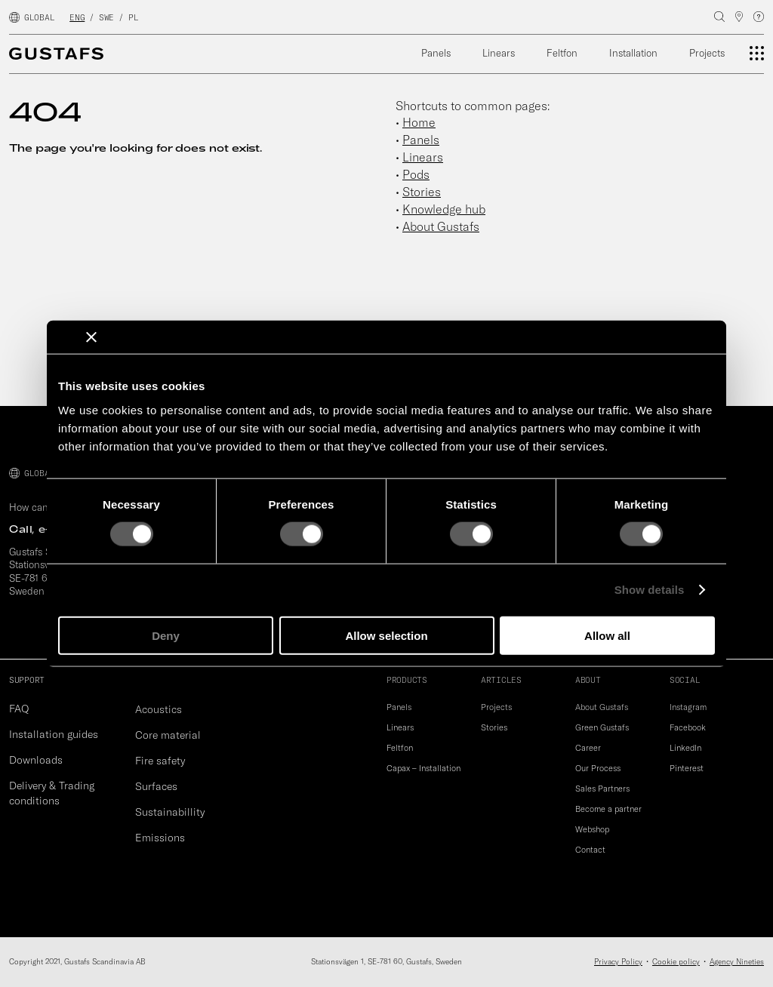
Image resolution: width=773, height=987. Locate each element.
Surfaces (156, 786)
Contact (590, 849)
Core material (168, 735)
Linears (498, 53)
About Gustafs (440, 226)
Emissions (160, 837)
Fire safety (160, 760)
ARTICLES (501, 680)
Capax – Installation (423, 768)
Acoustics (158, 709)
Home (419, 122)
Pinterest (687, 768)
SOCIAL (685, 680)
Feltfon (562, 53)
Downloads (36, 760)
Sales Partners (602, 788)
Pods (416, 174)
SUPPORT (27, 680)
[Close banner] (91, 337)
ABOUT (588, 680)
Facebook (688, 727)
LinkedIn (685, 748)
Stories (421, 191)
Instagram (688, 707)
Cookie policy (676, 962)
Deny (166, 635)
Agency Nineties (737, 962)
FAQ (19, 708)
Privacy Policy (618, 962)
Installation (633, 53)
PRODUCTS (406, 680)
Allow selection (386, 635)
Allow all (607, 635)
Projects (707, 53)
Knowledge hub (443, 209)
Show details (649, 589)
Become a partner (608, 809)
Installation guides (53, 734)
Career (588, 748)
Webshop (592, 829)
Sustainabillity (170, 812)
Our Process (598, 768)
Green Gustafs (602, 727)
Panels (436, 53)
